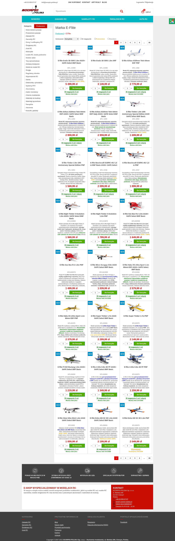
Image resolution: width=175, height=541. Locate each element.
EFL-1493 (71, 119)
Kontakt (86, 2)
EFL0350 (71, 425)
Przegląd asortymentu (62, 527)
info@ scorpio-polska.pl (124, 502)
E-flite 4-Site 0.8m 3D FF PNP (136, 367)
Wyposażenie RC (32, 76)
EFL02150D (103, 272)
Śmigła (28, 70)
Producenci (40, 26)
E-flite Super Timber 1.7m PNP (136, 316)
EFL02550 (103, 323)
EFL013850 (71, 221)
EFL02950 (103, 374)
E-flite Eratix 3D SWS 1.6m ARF (103, 61)
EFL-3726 (103, 170)
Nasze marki (59, 525)
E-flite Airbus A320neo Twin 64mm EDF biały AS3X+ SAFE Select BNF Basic (104, 114)
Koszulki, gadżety (32, 110)
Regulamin (91, 522)
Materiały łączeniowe (33, 101)
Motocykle (29, 52)
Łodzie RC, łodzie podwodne (36, 55)
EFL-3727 (135, 170)
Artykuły (96, 2)
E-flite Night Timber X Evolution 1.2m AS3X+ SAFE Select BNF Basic (71, 216)
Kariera (57, 533)
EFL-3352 (135, 119)
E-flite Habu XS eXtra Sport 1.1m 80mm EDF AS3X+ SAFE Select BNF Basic (136, 267)
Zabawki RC (61, 19)
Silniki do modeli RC (33, 67)
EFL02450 (136, 272)
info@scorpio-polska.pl (50, 2)
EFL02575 (136, 323)
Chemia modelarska (33, 95)
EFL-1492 (135, 68)
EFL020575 (71, 272)
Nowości (35, 19)
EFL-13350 (71, 68)
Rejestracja (149, 2)
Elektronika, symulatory (34, 83)
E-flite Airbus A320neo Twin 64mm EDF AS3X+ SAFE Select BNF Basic (71, 114)
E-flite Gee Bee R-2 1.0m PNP (71, 265)
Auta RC (143, 19)
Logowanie (140, 2)
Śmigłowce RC (117, 19)
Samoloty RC (88, 19)
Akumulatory (30, 89)
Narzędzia (29, 104)
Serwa (28, 79)
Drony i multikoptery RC (34, 42)
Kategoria (27, 26)
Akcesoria (29, 107)
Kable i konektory (32, 92)
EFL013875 (104, 221)
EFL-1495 (103, 119)
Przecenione (100, 39)
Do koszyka (77, 88)
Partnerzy (58, 530)
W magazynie (86, 39)
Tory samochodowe (32, 61)
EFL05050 (103, 425)
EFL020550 (136, 221)
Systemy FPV (30, 86)
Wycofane (112, 39)
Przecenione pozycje (33, 33)
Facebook (123, 522)
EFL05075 (136, 425)
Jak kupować (74, 2)
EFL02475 (71, 323)
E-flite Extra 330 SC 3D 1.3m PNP (135, 418)
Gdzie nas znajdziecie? (124, 504)
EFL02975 (136, 374)
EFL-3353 (71, 170)
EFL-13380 (104, 68)
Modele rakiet (30, 58)
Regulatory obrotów (33, 73)
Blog (104, 2)
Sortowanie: (59, 39)
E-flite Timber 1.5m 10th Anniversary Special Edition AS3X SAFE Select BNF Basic (135, 114)
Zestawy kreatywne (32, 64)
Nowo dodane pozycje (33, 30)
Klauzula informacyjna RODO (98, 525)
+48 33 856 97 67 (30, 2)
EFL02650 (71, 374)
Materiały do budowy (33, 98)
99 (149, 42)
